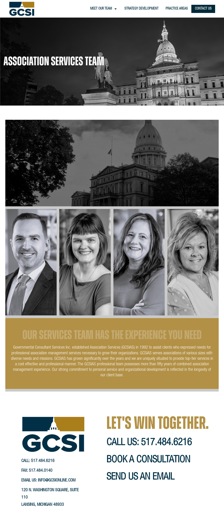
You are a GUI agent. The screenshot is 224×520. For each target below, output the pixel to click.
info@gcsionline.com (56, 480)
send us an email (140, 477)
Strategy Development (141, 9)
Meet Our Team (103, 8)
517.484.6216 (42, 461)
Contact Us (203, 9)
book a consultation (148, 460)
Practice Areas (177, 9)
